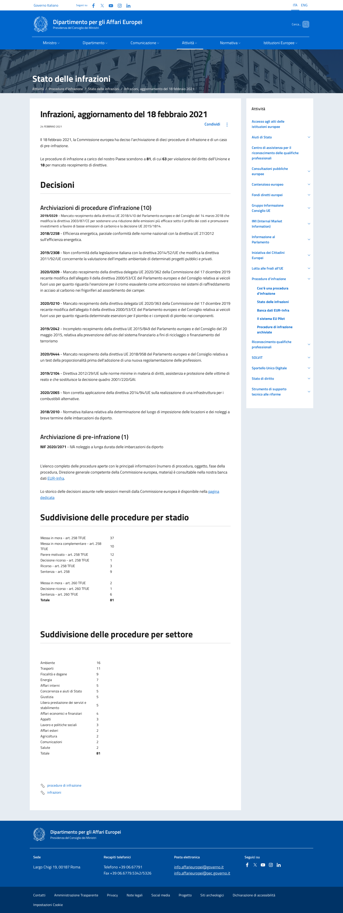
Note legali (135, 895)
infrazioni (50, 792)
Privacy (112, 895)
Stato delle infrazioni (103, 88)
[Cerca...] (304, 24)
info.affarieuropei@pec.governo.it (202, 873)
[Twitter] (100, 5)
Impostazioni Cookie (48, 904)
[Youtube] (109, 5)
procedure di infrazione (60, 785)
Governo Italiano (46, 5)
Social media (160, 895)
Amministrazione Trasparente (76, 895)
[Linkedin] (126, 5)
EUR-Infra (55, 478)
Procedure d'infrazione (66, 88)
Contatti (39, 895)
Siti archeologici (212, 895)
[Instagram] (118, 5)
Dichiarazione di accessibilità (254, 895)
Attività (38, 88)
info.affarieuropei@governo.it (199, 867)
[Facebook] (91, 5)
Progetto (185, 895)
